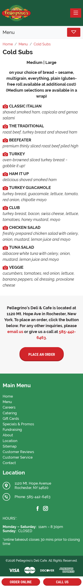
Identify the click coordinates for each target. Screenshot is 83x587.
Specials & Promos (18, 424)
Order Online (21, 582)
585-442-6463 (38, 497)
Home (8, 396)
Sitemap (10, 446)
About (8, 435)
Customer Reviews (18, 452)
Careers (9, 407)
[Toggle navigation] (75, 13)
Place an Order (41, 354)
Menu (7, 402)
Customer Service (18, 457)
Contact (9, 463)
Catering (10, 413)
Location (10, 441)
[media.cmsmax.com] (5, 106)
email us (15, 331)
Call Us (62, 582)
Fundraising (12, 430)
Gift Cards (11, 419)
